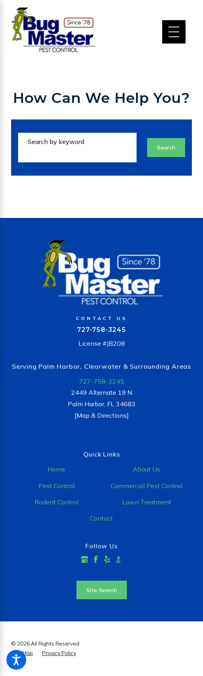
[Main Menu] (174, 32)
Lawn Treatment (146, 502)
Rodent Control (56, 502)
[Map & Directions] (102, 415)
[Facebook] (96, 559)
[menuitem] (56, 469)
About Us (146, 469)
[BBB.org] (118, 559)
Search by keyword (56, 142)
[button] (16, 660)
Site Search (101, 590)
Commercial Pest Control (146, 486)
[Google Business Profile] (84, 559)
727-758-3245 (101, 329)
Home (56, 469)
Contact (101, 518)
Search (166, 147)
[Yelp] (107, 559)
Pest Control (56, 486)
